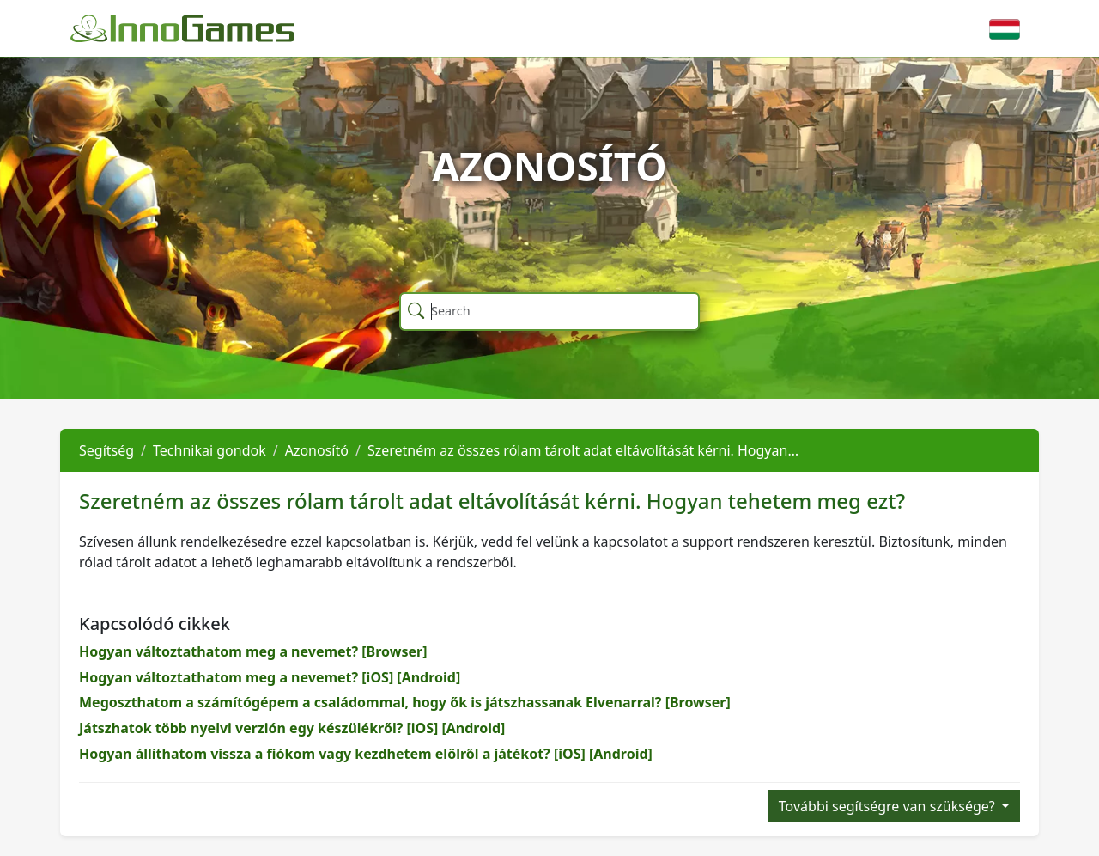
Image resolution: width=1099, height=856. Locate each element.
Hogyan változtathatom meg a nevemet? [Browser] (253, 651)
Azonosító (317, 450)
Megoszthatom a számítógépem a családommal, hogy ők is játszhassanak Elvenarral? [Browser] (405, 702)
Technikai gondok (209, 450)
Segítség (106, 450)
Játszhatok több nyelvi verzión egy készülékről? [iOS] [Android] (292, 727)
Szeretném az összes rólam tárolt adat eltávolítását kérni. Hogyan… (582, 450)
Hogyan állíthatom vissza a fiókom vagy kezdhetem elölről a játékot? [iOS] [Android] (366, 753)
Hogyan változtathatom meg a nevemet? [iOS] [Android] (269, 677)
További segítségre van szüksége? (889, 806)
